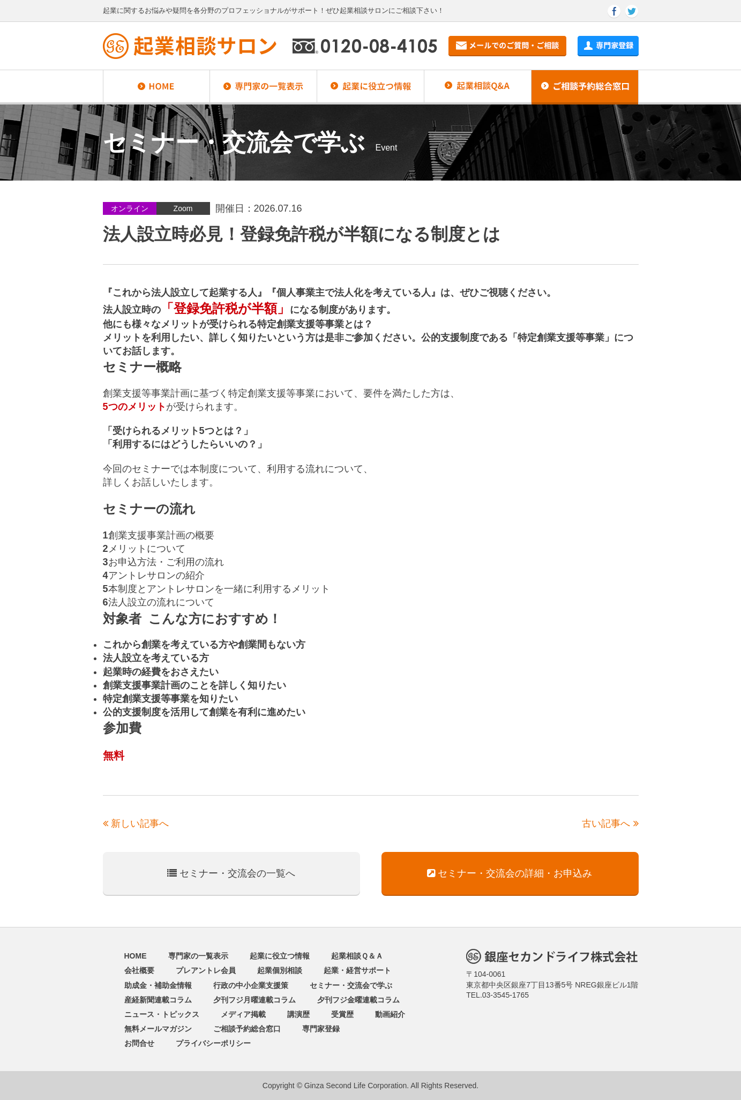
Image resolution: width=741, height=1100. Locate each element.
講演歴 (298, 1014)
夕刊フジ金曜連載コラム (358, 1000)
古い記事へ (610, 823)
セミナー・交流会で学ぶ (351, 985)
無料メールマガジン (158, 1028)
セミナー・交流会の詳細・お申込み (509, 873)
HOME (135, 956)
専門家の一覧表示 (198, 956)
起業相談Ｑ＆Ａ (357, 956)
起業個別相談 (279, 970)
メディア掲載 (243, 1014)
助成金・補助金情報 (158, 985)
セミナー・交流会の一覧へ (231, 873)
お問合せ (139, 1043)
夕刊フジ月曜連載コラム (254, 1000)
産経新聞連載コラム (158, 1000)
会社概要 (139, 970)
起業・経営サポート (357, 970)
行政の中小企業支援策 (250, 985)
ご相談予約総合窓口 (247, 1028)
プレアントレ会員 (206, 970)
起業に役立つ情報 (280, 956)
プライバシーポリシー (213, 1043)
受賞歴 (342, 1014)
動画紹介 (390, 1014)
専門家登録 (321, 1028)
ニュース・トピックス (161, 1014)
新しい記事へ (136, 823)
